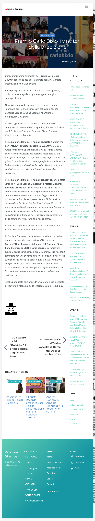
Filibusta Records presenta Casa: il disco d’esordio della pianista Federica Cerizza (35, 407)
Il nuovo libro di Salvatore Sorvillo (77, 97)
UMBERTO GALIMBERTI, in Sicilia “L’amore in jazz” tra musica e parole (79, 108)
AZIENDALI (29, 484)
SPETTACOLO (47, 35)
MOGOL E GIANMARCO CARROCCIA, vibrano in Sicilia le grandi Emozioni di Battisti (79, 158)
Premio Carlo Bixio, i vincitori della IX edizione (48, 44)
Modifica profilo (76, 409)
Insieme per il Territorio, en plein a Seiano (80, 299)
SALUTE (28, 479)
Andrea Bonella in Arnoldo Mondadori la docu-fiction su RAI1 (54, 404)
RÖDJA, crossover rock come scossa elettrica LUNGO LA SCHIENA (79, 214)
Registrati (74, 414)
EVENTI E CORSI (32, 495)
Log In (72, 419)
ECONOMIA (31, 490)
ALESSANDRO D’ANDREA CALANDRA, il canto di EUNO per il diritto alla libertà (79, 187)
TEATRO (30, 474)
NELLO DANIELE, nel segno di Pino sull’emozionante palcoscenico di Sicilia (79, 123)
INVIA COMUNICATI (33, 501)
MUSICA (30, 463)
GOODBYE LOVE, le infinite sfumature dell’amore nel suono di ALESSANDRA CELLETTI (79, 140)
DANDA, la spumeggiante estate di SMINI (79, 172)
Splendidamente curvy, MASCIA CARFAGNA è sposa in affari (79, 202)
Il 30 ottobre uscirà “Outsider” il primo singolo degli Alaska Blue (19, 347)
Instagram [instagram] (77, 462)
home (72, 400)
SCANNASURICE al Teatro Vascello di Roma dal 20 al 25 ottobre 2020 (50, 347)
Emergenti (33, 468)
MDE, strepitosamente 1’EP (79, 88)
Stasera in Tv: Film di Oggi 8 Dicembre (14, 399)
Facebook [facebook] (77, 456)
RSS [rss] (74, 468)
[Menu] (86, 6)
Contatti (73, 423)
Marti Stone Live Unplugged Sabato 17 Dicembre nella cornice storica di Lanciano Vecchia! (79, 274)
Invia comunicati (76, 405)
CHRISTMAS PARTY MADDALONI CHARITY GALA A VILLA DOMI (78, 257)
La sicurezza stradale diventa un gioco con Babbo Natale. (78, 289)
